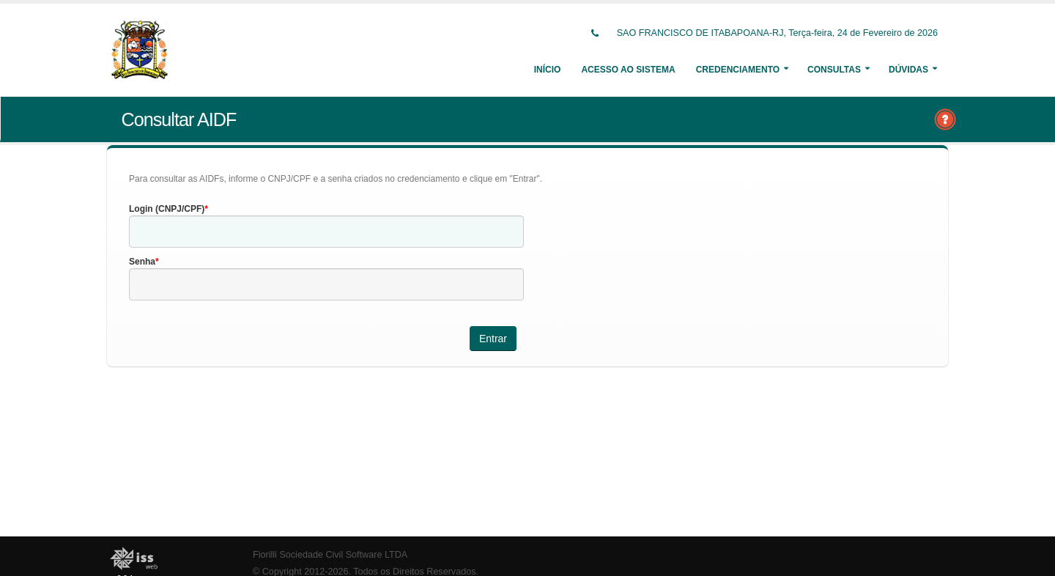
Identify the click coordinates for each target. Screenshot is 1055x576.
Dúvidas (908, 69)
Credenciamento (738, 69)
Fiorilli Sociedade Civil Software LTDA (330, 555)
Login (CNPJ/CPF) (166, 209)
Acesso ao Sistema (628, 69)
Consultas (834, 69)
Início (547, 69)
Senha (142, 261)
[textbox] (326, 231)
